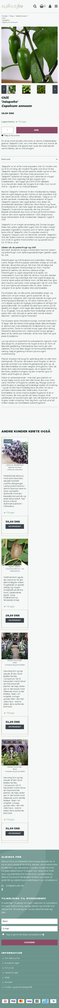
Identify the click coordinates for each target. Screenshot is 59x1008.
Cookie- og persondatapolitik (18, 987)
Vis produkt (14, 526)
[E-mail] (29, 928)
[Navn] (29, 921)
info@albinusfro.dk (15, 885)
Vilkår (7, 977)
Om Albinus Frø (12, 958)
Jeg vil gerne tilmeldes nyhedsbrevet (26, 934)
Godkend (29, 942)
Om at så (9, 968)
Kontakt (8, 982)
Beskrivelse (5, 159)
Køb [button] (36, 130)
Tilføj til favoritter (12, 135)
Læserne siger (11, 972)
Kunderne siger (12, 963)
